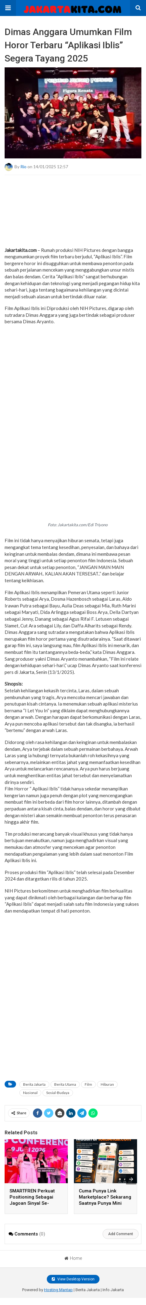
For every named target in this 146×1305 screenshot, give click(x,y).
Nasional (30, 1092)
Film (88, 1084)
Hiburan (107, 1084)
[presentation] (131, 1179)
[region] (73, 368)
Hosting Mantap (58, 1289)
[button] (8, 8)
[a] (73, 232)
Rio (23, 166)
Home (73, 1258)
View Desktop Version (73, 1279)
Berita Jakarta (34, 1084)
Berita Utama (65, 1084)
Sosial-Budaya (57, 1092)
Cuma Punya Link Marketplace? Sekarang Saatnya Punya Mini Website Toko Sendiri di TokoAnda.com (105, 1203)
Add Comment (120, 1234)
